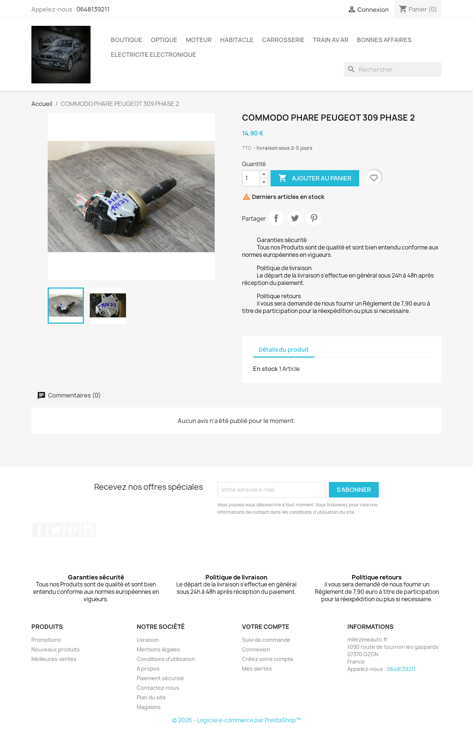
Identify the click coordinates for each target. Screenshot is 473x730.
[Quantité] (251, 178)
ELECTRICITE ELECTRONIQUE (153, 55)
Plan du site (151, 697)
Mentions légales (158, 649)
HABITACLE (236, 40)
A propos (148, 668)
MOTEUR (199, 40)
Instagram (88, 530)
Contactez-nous (158, 687)
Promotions (46, 639)
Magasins (149, 706)
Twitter (55, 530)
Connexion (256, 649)
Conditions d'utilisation (166, 658)
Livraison (148, 639)
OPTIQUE (164, 40)
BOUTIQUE (126, 40)
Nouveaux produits (55, 649)
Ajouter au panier (314, 178)
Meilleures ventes (53, 658)
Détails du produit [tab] (284, 350)
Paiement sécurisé (160, 678)
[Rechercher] (393, 69)
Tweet (294, 218)
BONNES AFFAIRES (384, 40)
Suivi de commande (266, 639)
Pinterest (313, 218)
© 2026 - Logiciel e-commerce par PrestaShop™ (236, 720)
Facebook (39, 530)
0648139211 (93, 9)
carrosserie (283, 40)
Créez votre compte (267, 658)
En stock (265, 368)
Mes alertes (257, 668)
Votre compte (265, 627)
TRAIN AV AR (330, 40)
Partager (276, 218)
